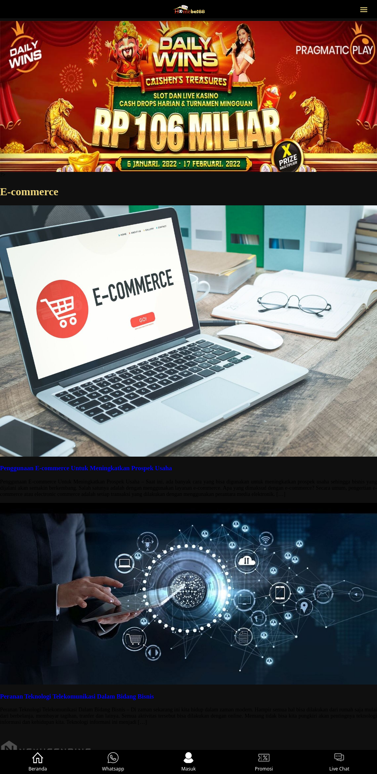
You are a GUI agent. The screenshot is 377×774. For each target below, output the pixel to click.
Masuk (188, 762)
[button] (363, 8)
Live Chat (339, 762)
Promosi (264, 762)
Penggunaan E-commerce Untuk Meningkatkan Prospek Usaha (86, 468)
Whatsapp (113, 762)
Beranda (37, 762)
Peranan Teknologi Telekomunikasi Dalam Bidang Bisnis (77, 696)
